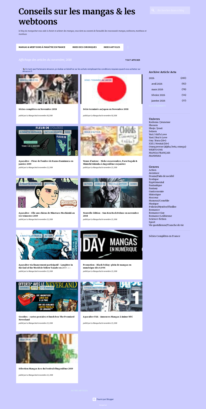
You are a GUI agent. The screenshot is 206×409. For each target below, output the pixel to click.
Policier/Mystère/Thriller (162, 206)
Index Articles (112, 47)
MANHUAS (155, 155)
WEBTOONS (156, 149)
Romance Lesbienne (160, 215)
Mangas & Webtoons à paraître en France (42, 47)
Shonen (153, 125)
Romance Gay (156, 212)
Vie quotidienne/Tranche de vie (166, 225)
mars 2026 (157, 89)
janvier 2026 (158, 100)
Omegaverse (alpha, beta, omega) (167, 146)
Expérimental (156, 182)
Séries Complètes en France (164, 236)
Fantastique (155, 185)
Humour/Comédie (159, 200)
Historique (155, 194)
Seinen (153, 131)
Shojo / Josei (155, 128)
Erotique (154, 179)
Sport (152, 222)
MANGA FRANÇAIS (159, 152)
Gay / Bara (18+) (157, 140)
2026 (151, 78)
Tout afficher (132, 60)
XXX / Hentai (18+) (159, 143)
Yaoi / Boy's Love (158, 137)
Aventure (154, 173)
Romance (154, 209)
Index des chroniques (84, 47)
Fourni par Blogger (103, 399)
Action (152, 170)
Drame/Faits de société (161, 176)
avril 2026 (156, 83)
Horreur (153, 197)
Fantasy (153, 188)
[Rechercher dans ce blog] (173, 10)
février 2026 (158, 95)
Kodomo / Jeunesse (159, 122)
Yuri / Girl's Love (158, 134)
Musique (154, 203)
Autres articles (79, 391)
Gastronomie (156, 191)
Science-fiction (157, 219)
